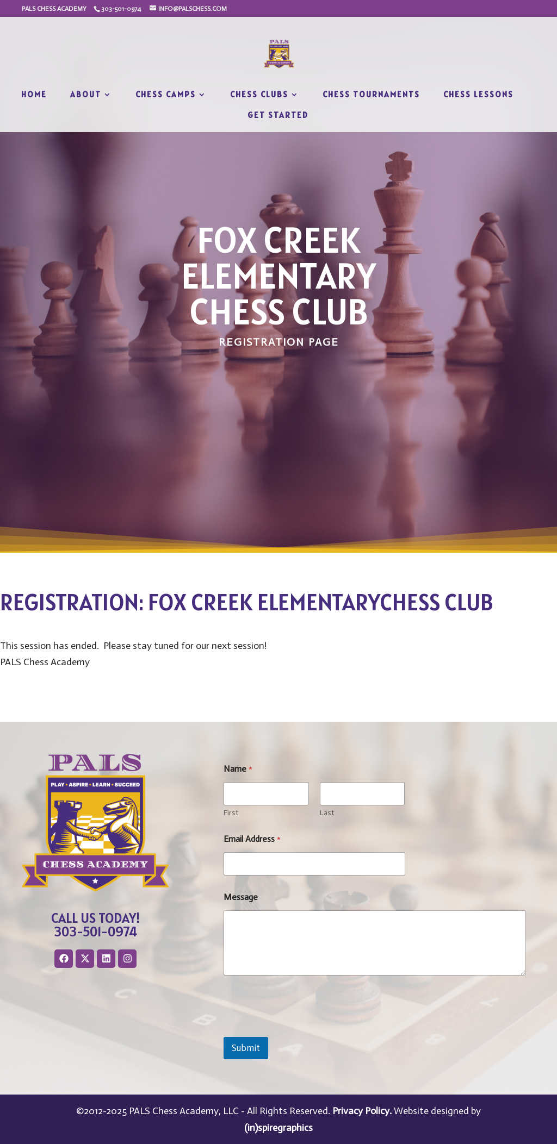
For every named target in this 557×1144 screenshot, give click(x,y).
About (85, 95)
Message (241, 897)
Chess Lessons (478, 95)
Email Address (252, 839)
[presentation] (306, 1030)
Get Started (277, 115)
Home (34, 95)
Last (327, 812)
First (231, 812)
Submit (246, 1047)
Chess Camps (165, 95)
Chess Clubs (259, 95)
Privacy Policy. (362, 1111)
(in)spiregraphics (278, 1128)
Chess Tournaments (371, 95)
